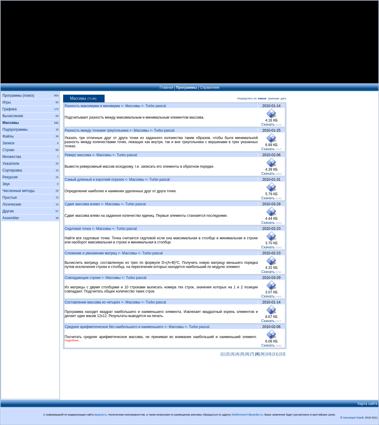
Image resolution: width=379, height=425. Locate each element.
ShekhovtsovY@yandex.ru (247, 414)
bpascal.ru (100, 414)
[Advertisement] (189, 42)
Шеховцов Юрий (353, 417)
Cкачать (268, 124)
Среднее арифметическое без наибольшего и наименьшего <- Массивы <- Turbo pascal (137, 327)
